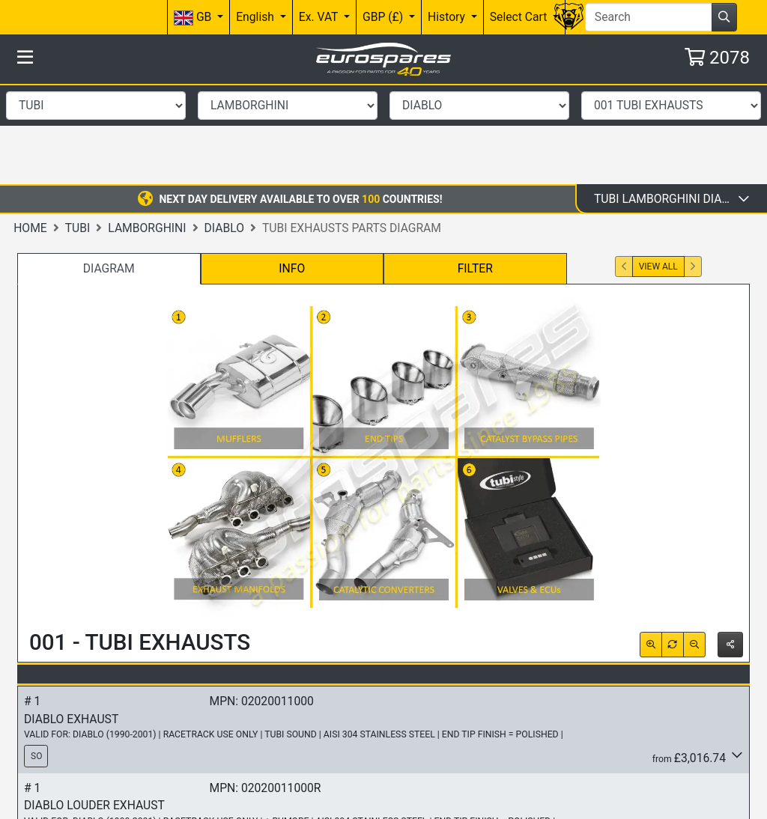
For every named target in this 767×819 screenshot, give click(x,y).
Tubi (78, 127)
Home (30, 127)
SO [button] (36, 656)
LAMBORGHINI (147, 127)
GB (194, 17)
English (256, 17)
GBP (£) (384, 17)
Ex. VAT (320, 17)
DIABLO (224, 127)
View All (658, 166)
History (448, 17)
